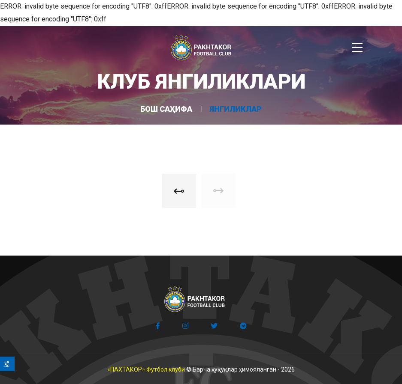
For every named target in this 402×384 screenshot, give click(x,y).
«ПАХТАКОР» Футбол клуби (146, 369)
